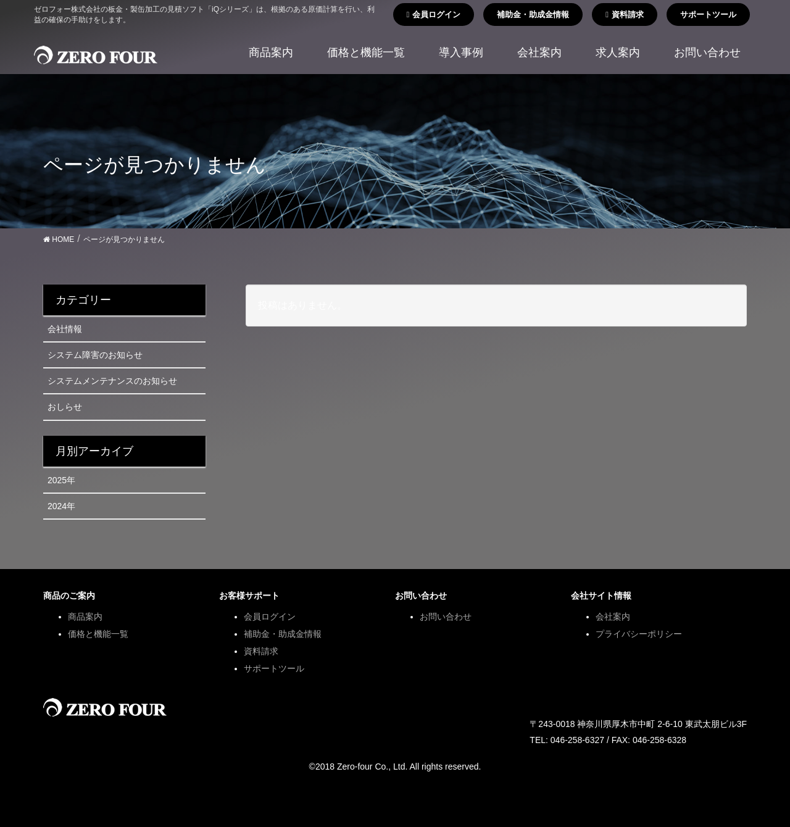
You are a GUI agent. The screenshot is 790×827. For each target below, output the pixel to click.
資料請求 (624, 14)
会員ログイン (434, 14)
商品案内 (85, 616)
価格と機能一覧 (98, 634)
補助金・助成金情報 (533, 14)
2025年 (61, 480)
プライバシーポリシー (639, 634)
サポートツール (708, 14)
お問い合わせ (446, 616)
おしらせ (65, 407)
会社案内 (613, 616)
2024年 (61, 506)
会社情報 (65, 329)
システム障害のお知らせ (95, 355)
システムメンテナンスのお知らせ (112, 381)
